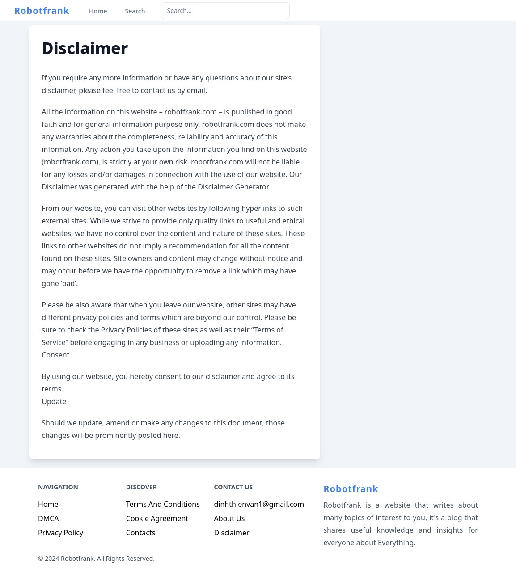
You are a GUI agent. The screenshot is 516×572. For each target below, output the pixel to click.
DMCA (48, 518)
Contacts (141, 533)
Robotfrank (41, 10)
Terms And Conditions (163, 504)
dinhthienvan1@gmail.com (259, 504)
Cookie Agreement (157, 518)
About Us (229, 518)
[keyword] (225, 10)
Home (48, 504)
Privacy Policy (60, 533)
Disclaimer (232, 533)
